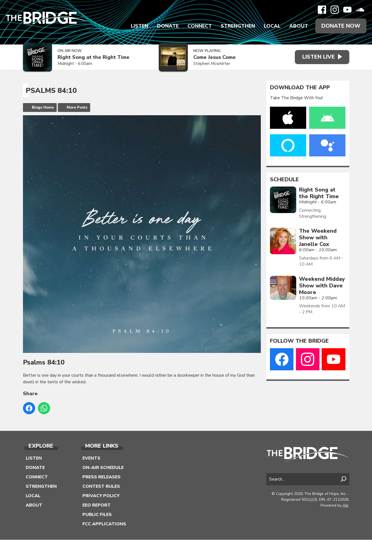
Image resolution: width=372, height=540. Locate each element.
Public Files (97, 515)
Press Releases (101, 477)
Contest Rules (101, 487)
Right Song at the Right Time (93, 58)
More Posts (77, 107)
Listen (139, 26)
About (298, 26)
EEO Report (96, 505)
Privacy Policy (100, 496)
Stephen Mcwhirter (210, 63)
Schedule (284, 179)
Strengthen (237, 26)
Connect (199, 26)
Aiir (345, 505)
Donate (167, 26)
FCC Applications (104, 524)
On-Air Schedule (103, 468)
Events (91, 458)
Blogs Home (43, 107)
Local (272, 26)
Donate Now (340, 26)
